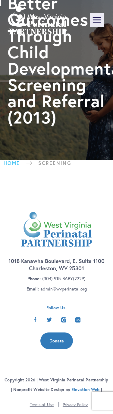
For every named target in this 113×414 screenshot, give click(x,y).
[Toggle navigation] (97, 20)
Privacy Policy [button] (75, 404)
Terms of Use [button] (42, 404)
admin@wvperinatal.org (63, 289)
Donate (56, 341)
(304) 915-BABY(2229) (64, 278)
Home (12, 163)
